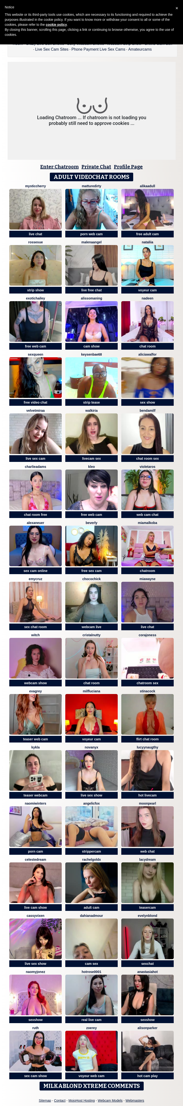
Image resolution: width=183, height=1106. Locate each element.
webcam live (92, 627)
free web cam (35, 346)
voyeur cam (147, 290)
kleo (91, 467)
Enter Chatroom (59, 167)
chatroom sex (147, 683)
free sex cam (91, 571)
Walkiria (91, 410)
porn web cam (91, 234)
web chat (147, 851)
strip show (35, 290)
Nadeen (147, 298)
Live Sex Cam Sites (52, 49)
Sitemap (45, 1100)
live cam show (35, 907)
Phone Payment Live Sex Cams (98, 49)
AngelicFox (91, 803)
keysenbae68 (91, 354)
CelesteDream (35, 859)
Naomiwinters (35, 803)
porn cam (35, 851)
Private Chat (96, 167)
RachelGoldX (91, 859)
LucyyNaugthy (147, 747)
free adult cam (147, 234)
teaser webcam (35, 795)
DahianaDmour (91, 916)
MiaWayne (148, 579)
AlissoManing (91, 298)
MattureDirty (91, 186)
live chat (35, 234)
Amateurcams (140, 49)
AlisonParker (147, 1028)
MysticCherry (35, 186)
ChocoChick (91, 579)
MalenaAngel (91, 242)
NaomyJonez (35, 972)
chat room (147, 346)
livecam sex (91, 458)
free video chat (35, 402)
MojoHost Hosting (81, 1100)
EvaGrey (35, 691)
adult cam (91, 907)
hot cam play (147, 1076)
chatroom (147, 571)
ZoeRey (91, 1028)
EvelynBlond (147, 916)
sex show (147, 402)
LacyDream (147, 859)
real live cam (91, 1020)
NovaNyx (91, 747)
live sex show (91, 795)
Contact (60, 1100)
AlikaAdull (147, 186)
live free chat (91, 290)
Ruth (35, 1028)
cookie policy (56, 25)
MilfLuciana (91, 691)
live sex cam (36, 458)
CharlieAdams (35, 467)
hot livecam (147, 795)
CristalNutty (91, 635)
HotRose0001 (91, 972)
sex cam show (35, 1076)
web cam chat (147, 515)
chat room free (35, 515)
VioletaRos (147, 467)
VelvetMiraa (35, 410)
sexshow (35, 1020)
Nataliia (147, 242)
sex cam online (35, 571)
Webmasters (135, 1100)
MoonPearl (147, 803)
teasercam (147, 907)
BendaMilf (147, 410)
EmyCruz (35, 579)
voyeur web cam (92, 1076)
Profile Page (128, 167)
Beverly (91, 523)
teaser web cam (35, 739)
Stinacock (147, 691)
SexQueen (35, 354)
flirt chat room (147, 739)
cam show (91, 346)
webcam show (35, 683)
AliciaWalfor (147, 354)
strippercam (91, 851)
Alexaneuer (35, 523)
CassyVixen (36, 916)
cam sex (91, 964)
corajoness (147, 635)
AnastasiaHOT (147, 972)
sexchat (147, 964)
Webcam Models (110, 1100)
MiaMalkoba (147, 523)
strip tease (91, 402)
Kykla (35, 747)
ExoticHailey (35, 298)
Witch (35, 635)
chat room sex (147, 458)
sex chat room (35, 627)
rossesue (35, 242)
